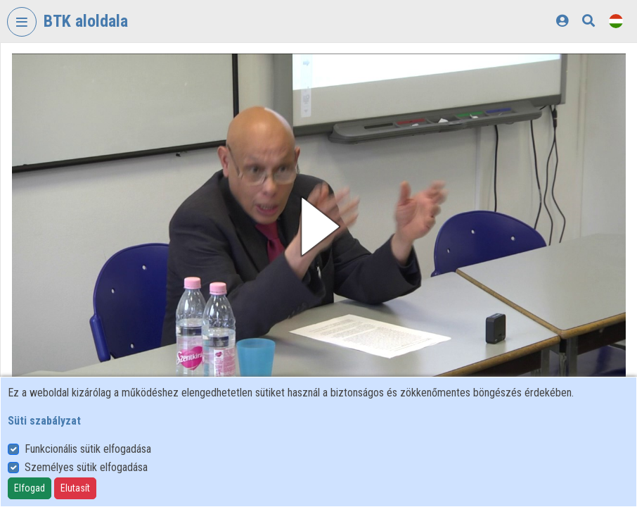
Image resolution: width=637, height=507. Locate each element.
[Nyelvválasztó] (616, 20)
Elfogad (29, 488)
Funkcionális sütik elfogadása (88, 449)
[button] (319, 226)
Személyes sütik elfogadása (86, 467)
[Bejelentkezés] (562, 20)
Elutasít (75, 488)
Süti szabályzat (44, 420)
